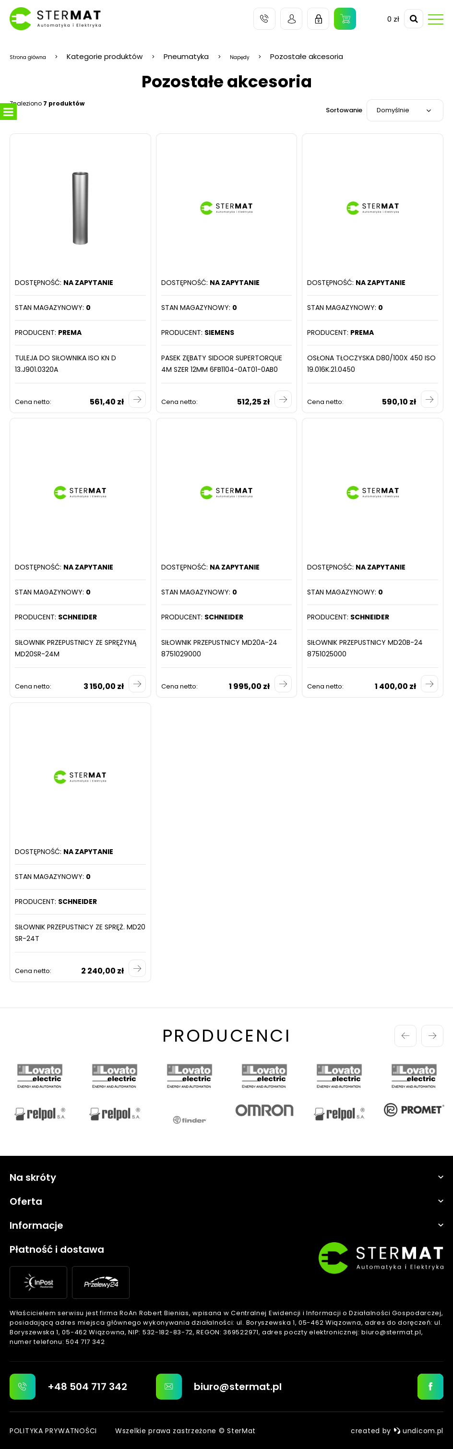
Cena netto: (33, 401)
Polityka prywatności (53, 1430)
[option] (39, 1094)
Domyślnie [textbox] (393, 110)
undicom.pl (418, 1430)
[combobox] (405, 110)
